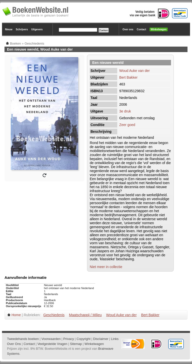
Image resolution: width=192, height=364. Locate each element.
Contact (141, 29)
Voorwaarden (51, 339)
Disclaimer (100, 339)
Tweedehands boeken (23, 339)
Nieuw (8, 29)
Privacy (68, 339)
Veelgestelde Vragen (53, 344)
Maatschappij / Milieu (85, 315)
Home (16, 315)
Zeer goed (127, 125)
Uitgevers (37, 29)
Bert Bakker (128, 77)
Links (114, 339)
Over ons (127, 29)
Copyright (83, 339)
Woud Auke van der (134, 71)
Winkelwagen (158, 29)
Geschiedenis (53, 315)
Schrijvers (22, 29)
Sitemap (76, 344)
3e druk (125, 111)
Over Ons (14, 344)
